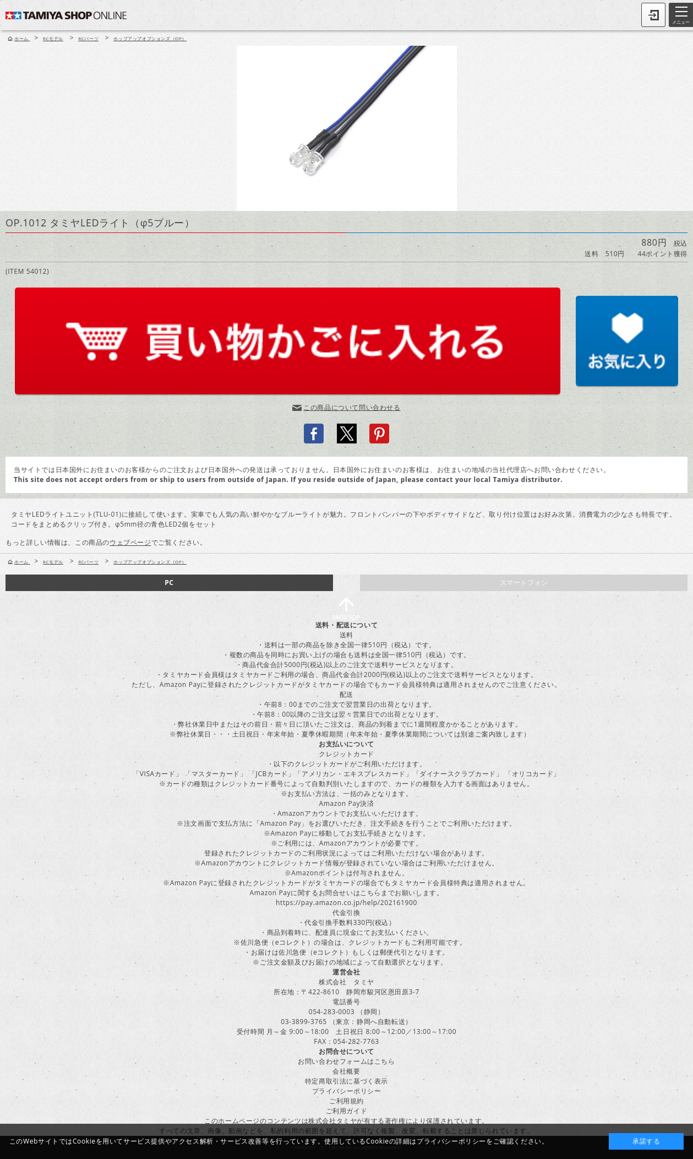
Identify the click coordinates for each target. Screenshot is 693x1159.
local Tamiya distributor (517, 479)
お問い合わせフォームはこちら (346, 1061)
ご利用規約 (346, 1101)
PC (169, 582)
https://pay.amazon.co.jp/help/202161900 (346, 902)
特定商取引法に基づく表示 (346, 1081)
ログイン (653, 14)
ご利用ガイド (347, 1110)
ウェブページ (130, 542)
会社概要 (346, 1071)
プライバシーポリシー (346, 1091)
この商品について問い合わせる (351, 407)
